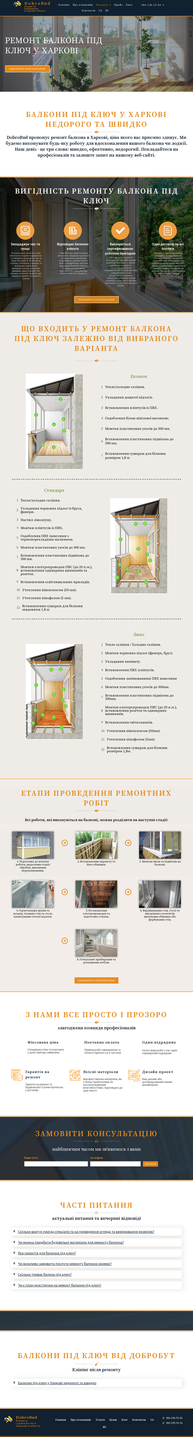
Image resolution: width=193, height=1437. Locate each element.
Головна (64, 5)
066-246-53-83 (153, 5)
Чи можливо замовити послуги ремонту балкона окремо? (65, 1263)
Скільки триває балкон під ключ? (45, 1274)
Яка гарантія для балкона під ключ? (47, 1253)
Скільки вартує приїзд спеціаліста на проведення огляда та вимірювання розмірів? (86, 1231)
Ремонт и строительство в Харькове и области (28, 1423)
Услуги (100, 1420)
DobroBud (37, 3)
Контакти (89, 10)
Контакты (139, 1420)
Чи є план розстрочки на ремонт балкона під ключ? (60, 1285)
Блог (129, 5)
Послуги (103, 5)
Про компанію (83, 5)
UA (100, 10)
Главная (60, 1420)
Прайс (118, 5)
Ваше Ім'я (32, 1158)
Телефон (97, 1158)
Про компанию (81, 1420)
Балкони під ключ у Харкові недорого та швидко (57, 1383)
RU (107, 10)
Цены (113, 1420)
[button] (27, 68)
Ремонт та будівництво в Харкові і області (34, 8)
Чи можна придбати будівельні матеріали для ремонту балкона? (71, 1242)
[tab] (96, 1232)
